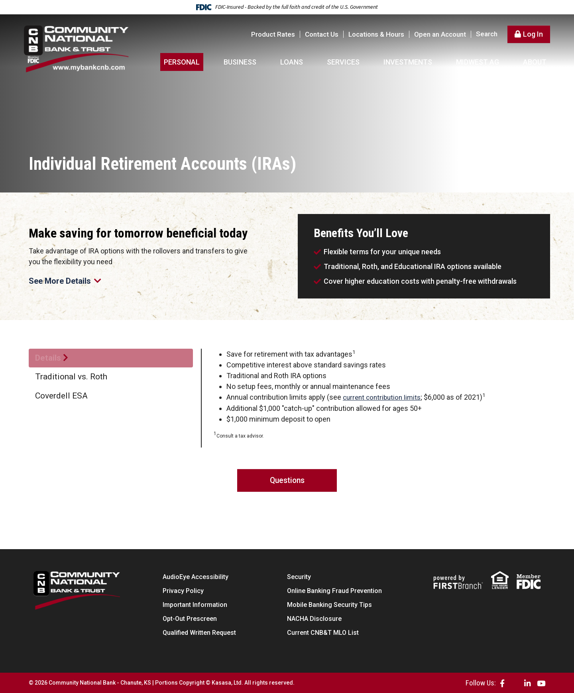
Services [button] (343, 62)
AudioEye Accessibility (195, 577)
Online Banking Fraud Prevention (334, 591)
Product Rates (273, 34)
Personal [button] (182, 62)
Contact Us (321, 34)
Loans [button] (291, 62)
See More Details (66, 280)
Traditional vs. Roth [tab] (71, 376)
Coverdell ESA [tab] (61, 395)
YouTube (541, 683)
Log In (533, 34)
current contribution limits (384, 397)
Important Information (195, 605)
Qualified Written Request (199, 632)
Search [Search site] (486, 34)
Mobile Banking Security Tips (329, 605)
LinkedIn (527, 683)
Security (299, 577)
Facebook (502, 683)
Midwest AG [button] (477, 62)
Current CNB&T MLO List (323, 632)
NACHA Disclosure (314, 618)
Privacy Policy (183, 591)
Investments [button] (407, 62)
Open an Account (440, 34)
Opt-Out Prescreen (190, 618)
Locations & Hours (376, 34)
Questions (287, 480)
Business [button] (240, 62)
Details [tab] (48, 358)
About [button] (534, 62)
